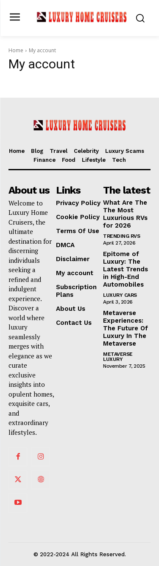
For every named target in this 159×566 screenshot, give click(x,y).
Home (15, 50)
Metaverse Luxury (118, 356)
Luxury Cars (120, 295)
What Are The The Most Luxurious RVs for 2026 (125, 214)
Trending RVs (121, 236)
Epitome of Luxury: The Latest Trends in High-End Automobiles (125, 269)
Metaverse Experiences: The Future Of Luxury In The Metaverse (125, 328)
